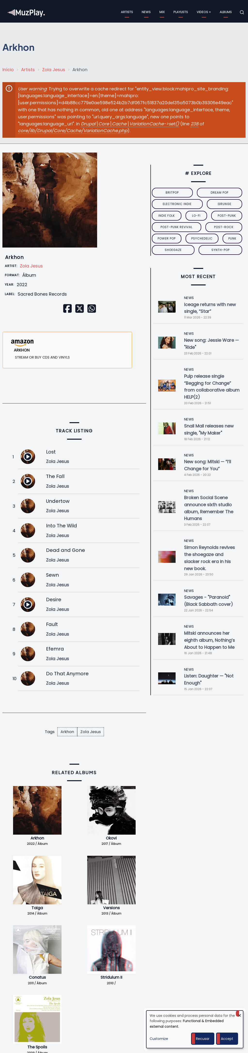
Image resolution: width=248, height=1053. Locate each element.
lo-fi (196, 216)
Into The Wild (61, 525)
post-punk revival (177, 227)
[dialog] (194, 1029)
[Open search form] (242, 12)
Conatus (37, 977)
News (146, 12)
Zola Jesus (53, 70)
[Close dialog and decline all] (239, 1013)
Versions (111, 908)
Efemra (55, 648)
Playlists (180, 12)
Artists (127, 12)
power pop (167, 238)
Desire (53, 599)
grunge (224, 204)
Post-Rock (223, 227)
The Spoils (37, 1047)
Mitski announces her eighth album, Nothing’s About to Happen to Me (209, 640)
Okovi (111, 838)
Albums (226, 12)
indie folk (166, 216)
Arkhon (67, 732)
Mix (162, 12)
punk (232, 238)
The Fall (55, 476)
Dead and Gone (65, 550)
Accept (227, 1038)
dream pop (219, 192)
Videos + (204, 12)
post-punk (227, 216)
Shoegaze (173, 250)
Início (8, 70)
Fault (52, 624)
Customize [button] (159, 1038)
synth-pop (220, 250)
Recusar (202, 1038)
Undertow (58, 501)
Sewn (52, 575)
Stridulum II (111, 977)
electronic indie (177, 204)
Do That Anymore (67, 673)
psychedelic (202, 238)
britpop (172, 192)
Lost (51, 451)
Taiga (37, 908)
